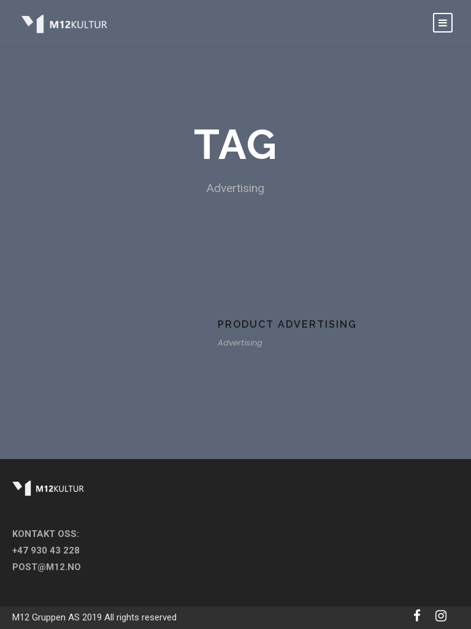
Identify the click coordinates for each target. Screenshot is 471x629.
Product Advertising (287, 324)
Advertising (240, 343)
